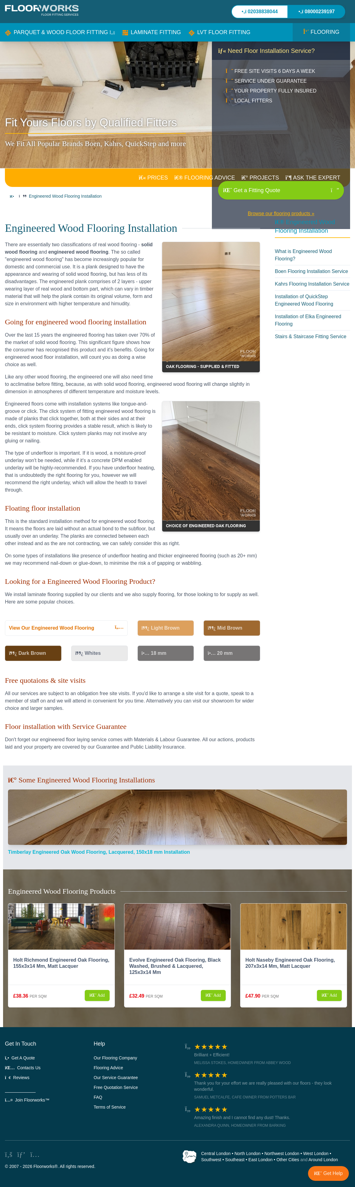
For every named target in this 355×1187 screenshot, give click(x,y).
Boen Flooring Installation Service (311, 271)
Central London (216, 1153)
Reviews (17, 1077)
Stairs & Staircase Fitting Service (310, 336)
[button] (60, 32)
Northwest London (281, 1153)
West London (315, 1153)
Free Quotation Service (116, 1087)
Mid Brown (225, 628)
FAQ (98, 1097)
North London (247, 1153)
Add (97, 995)
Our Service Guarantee (116, 1077)
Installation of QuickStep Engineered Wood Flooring (304, 300)
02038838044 (260, 11)
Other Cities (287, 1159)
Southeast (234, 1159)
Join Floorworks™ (27, 1100)
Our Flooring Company (115, 1057)
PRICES (153, 178)
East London (260, 1159)
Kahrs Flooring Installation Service (312, 284)
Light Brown (161, 628)
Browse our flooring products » (281, 213)
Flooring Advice (108, 1067)
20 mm (220, 653)
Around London (323, 1159)
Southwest (211, 1159)
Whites (88, 653)
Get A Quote (20, 1057)
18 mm (154, 653)
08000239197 (316, 11)
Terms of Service (110, 1107)
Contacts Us (23, 1067)
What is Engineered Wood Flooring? (303, 255)
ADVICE (204, 178)
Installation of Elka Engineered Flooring (308, 320)
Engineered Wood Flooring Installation (65, 196)
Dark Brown (27, 653)
